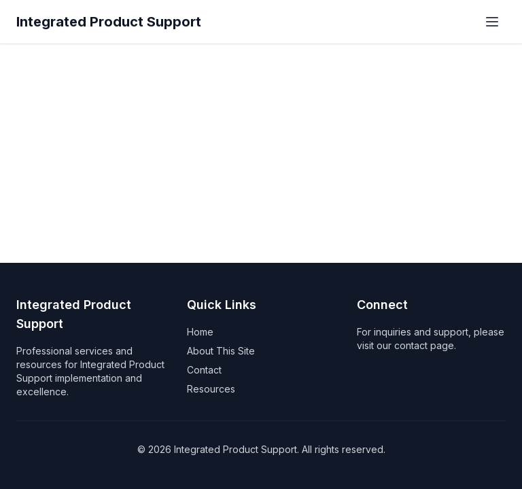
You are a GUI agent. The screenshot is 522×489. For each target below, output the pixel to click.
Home (200, 332)
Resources (211, 389)
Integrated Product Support (108, 22)
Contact (204, 370)
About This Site (221, 351)
